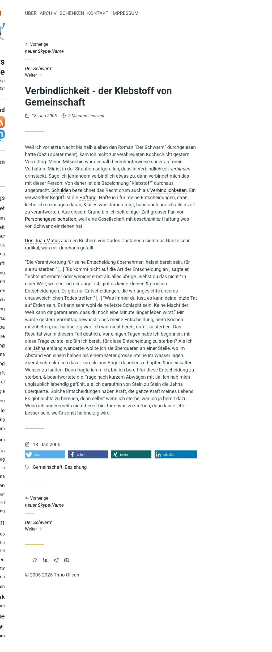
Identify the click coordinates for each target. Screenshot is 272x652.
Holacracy (24, 420)
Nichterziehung (59, 460)
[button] (115, 454)
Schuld (32, 228)
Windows (49, 451)
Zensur (25, 477)
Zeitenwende (36, 628)
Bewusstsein (50, 524)
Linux (54, 477)
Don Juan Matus (112, 240)
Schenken (141, 13)
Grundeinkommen (32, 495)
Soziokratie (63, 543)
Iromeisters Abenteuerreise (45, 67)
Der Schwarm (181, 71)
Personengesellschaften (120, 219)
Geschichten (62, 577)
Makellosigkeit (40, 274)
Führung (66, 512)
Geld (20, 587)
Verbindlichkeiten (238, 190)
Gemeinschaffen (56, 487)
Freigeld (66, 504)
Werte (37, 319)
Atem (40, 477)
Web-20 (23, 355)
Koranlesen (26, 451)
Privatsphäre (41, 310)
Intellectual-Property (55, 569)
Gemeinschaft (57, 264)
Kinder (50, 535)
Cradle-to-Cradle (26, 300)
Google (67, 392)
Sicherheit (64, 495)
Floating (66, 255)
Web (69, 300)
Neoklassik (36, 552)
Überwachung (27, 347)
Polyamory (42, 282)
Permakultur (41, 587)
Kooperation (27, 535)
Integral (66, 383)
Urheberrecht (39, 209)
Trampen (41, 355)
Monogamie (63, 468)
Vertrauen (48, 292)
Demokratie (56, 617)
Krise (42, 365)
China (68, 477)
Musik (21, 319)
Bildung (66, 274)
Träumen (65, 587)
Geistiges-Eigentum (55, 637)
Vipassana (64, 355)
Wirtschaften (34, 441)
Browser (36, 597)
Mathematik (63, 246)
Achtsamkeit (33, 578)
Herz (17, 392)
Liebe (50, 255)
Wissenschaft (59, 374)
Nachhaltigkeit (26, 412)
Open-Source (37, 219)
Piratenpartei (62, 552)
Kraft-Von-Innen (32, 246)
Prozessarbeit (58, 228)
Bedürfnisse (36, 469)
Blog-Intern (63, 402)
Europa (66, 328)
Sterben (48, 237)
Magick (52, 412)
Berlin (21, 328)
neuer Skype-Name (181, 48)
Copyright (65, 628)
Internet (64, 209)
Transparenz (60, 319)
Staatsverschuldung (55, 420)
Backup (67, 535)
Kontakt (167, 13)
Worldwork (60, 598)
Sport (36, 460)
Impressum (194, 13)
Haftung (157, 197)
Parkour (67, 237)
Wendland (65, 282)
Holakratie (40, 543)
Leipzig (67, 310)
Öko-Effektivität (41, 504)
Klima (68, 291)
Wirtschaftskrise (39, 383)
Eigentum (64, 219)
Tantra (67, 451)
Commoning (60, 347)
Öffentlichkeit (59, 561)
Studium (66, 441)
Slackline (53, 300)
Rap (20, 310)
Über (100, 13)
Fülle (68, 411)
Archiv (117, 13)
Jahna (108, 348)
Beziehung (62, 365)
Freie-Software (59, 337)
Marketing (36, 392)
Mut (53, 392)
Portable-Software (57, 607)
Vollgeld (37, 328)
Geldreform (36, 402)
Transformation (33, 430)
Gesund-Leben (23, 237)
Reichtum (65, 429)
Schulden (131, 190)
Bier (52, 328)
